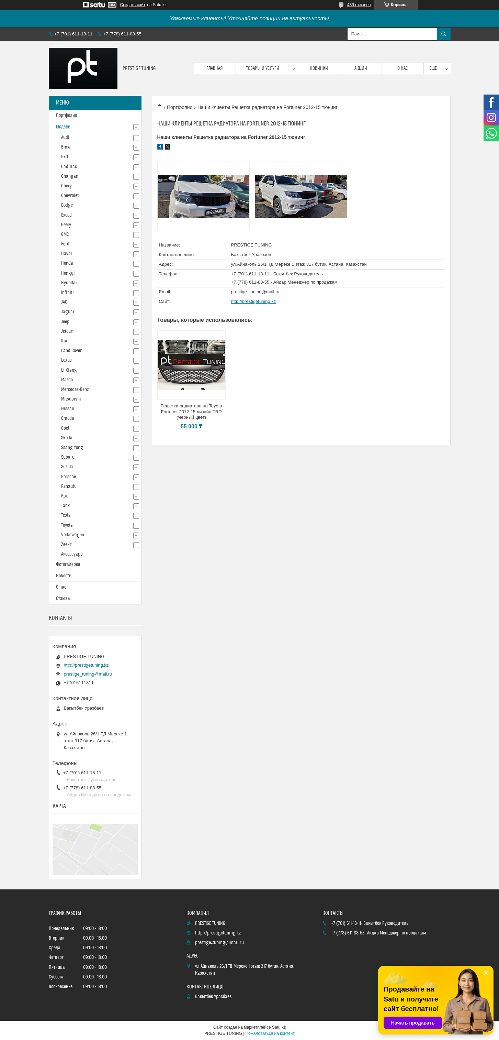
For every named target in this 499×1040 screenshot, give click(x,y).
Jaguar (68, 312)
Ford (65, 244)
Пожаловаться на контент (270, 1033)
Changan (69, 176)
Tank (65, 505)
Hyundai (69, 283)
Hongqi (68, 273)
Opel (65, 428)
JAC (64, 302)
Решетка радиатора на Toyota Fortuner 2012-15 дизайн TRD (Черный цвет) (191, 411)
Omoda (67, 418)
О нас (402, 68)
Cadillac (69, 166)
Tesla (66, 515)
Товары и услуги (262, 68)
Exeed (66, 215)
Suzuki (67, 467)
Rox (64, 496)
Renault (68, 486)
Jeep (65, 322)
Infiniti (67, 292)
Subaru (68, 457)
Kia (64, 341)
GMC (65, 234)
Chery (66, 186)
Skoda (66, 438)
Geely (66, 225)
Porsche (68, 477)
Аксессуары (72, 554)
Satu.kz (279, 1027)
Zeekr (66, 544)
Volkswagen (72, 535)
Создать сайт (133, 4)
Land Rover (71, 350)
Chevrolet (70, 195)
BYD (64, 157)
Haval (66, 253)
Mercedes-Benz (75, 389)
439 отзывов (359, 4)
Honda (67, 263)
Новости (63, 576)
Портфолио (180, 107)
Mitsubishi (71, 399)
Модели (63, 127)
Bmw (65, 147)
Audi (65, 137)
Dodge (67, 205)
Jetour (66, 331)
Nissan (67, 409)
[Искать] (444, 34)
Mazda (67, 380)
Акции (360, 68)
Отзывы (63, 598)
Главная (214, 68)
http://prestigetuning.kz (253, 301)
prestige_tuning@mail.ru (255, 291)
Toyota (67, 525)
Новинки (319, 68)
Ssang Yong (72, 447)
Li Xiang (69, 370)
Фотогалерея (68, 564)
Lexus (66, 360)
